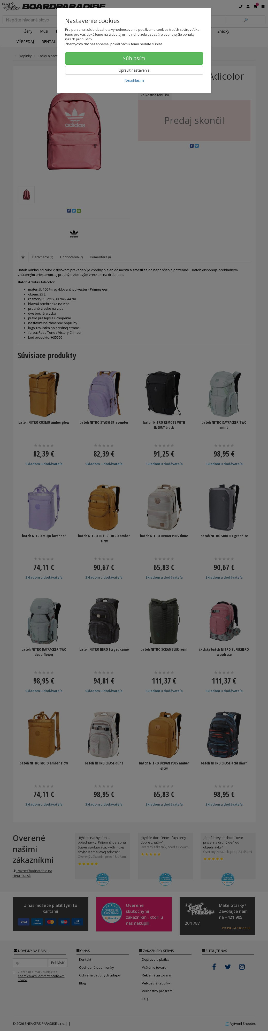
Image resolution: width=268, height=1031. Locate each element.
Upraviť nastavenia (134, 70)
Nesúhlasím (134, 80)
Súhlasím (134, 58)
